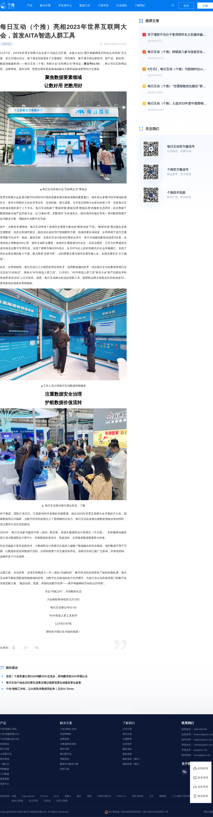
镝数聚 (162, 796)
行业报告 (121, 5)
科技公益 (64, 769)
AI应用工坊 (6, 754)
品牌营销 (64, 739)
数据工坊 (84, 5)
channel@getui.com (203, 744)
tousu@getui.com (202, 755)
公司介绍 (127, 729)
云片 (151, 796)
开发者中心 (65, 5)
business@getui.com (203, 734)
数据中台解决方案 (69, 764)
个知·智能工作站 (8, 729)
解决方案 (45, 5)
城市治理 (64, 749)
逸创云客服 (17, 800)
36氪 (13, 796)
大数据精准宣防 (68, 744)
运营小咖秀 (62, 800)
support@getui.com (203, 739)
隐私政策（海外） (132, 764)
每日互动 (127, 734)
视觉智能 (4, 779)
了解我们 (140, 5)
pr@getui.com (200, 750)
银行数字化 (65, 754)
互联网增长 (65, 734)
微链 (89, 796)
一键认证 (4, 764)
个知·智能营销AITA (10, 734)
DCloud (44, 796)
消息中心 (4, 783)
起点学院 (33, 800)
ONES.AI (121, 796)
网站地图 (208, 811)
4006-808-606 (200, 729)
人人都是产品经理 (181, 796)
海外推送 (4, 759)
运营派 (47, 800)
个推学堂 (103, 5)
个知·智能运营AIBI (9, 739)
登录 (186, 5)
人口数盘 (4, 774)
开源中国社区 (104, 796)
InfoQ (56, 796)
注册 (205, 5)
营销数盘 (4, 769)
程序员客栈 (137, 796)
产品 (29, 5)
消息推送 (4, 744)
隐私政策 (127, 754)
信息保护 (127, 744)
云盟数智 (127, 739)
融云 (79, 796)
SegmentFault (28, 796)
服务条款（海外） (132, 759)
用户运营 (4, 749)
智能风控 (64, 759)
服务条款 (127, 749)
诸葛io (68, 796)
